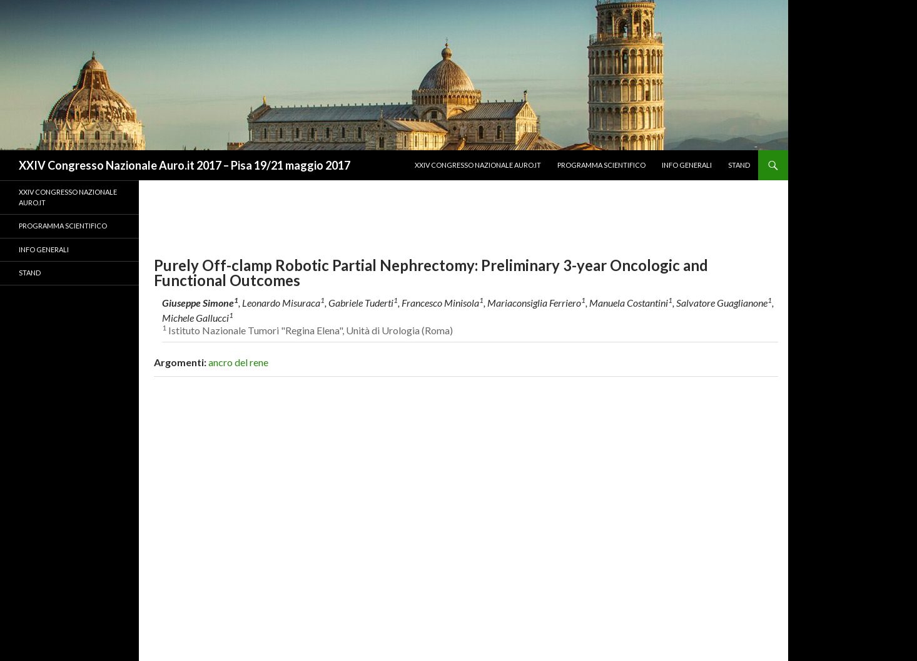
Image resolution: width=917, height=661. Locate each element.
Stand (739, 165)
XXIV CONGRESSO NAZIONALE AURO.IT (478, 165)
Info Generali (687, 165)
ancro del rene (238, 362)
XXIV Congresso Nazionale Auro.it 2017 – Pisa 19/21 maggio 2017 (184, 165)
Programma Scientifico (601, 165)
